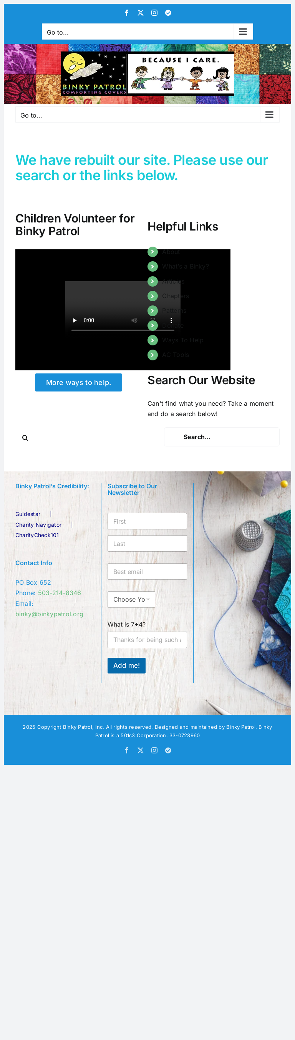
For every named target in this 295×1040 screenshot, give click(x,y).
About (171, 251)
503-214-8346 (59, 593)
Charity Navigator (38, 524)
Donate (172, 325)
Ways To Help (183, 340)
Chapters (175, 296)
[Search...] (222, 436)
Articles (173, 281)
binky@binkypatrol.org (49, 614)
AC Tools (175, 354)
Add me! (126, 665)
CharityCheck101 (37, 535)
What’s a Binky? (185, 266)
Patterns (174, 310)
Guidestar (27, 514)
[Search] (25, 437)
